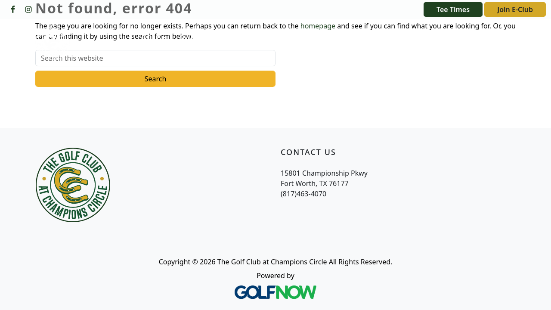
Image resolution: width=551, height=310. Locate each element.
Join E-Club (515, 9)
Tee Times (453, 9)
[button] (153, 38)
